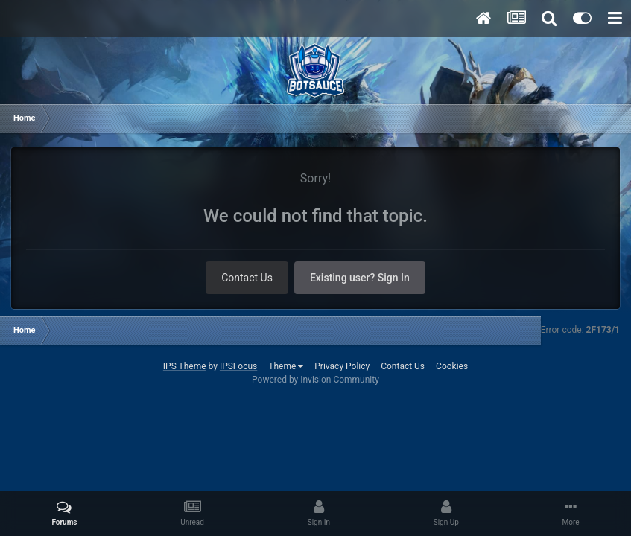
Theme (285, 366)
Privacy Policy (342, 366)
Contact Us (247, 278)
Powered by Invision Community (315, 379)
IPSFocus (238, 366)
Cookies (452, 366)
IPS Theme (184, 366)
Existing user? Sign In (360, 278)
